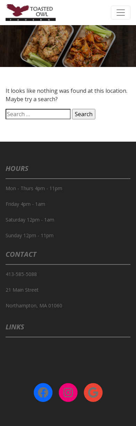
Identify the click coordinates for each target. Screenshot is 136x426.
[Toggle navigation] (120, 13)
